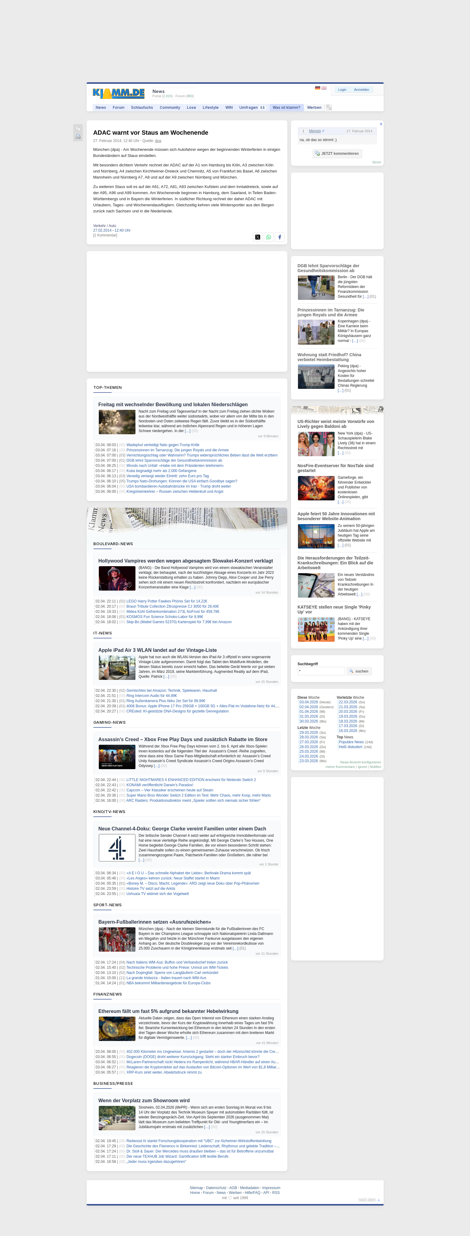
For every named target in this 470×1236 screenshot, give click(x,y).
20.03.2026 (348, 711)
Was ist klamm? (286, 107)
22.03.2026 (348, 702)
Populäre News (351, 742)
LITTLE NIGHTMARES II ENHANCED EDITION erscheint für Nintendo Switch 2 (191, 780)
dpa (158, 141)
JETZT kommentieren (337, 153)
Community (170, 107)
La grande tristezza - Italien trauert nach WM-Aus (166, 978)
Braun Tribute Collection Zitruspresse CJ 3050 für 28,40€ (173, 606)
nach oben (367, 1199)
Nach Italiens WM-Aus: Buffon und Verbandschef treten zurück (177, 962)
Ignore (362, 767)
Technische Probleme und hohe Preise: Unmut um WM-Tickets (177, 967)
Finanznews (107, 994)
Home (195, 1193)
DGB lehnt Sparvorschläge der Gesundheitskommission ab (174, 460)
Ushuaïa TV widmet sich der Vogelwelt (158, 894)
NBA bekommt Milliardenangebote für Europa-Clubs (168, 983)
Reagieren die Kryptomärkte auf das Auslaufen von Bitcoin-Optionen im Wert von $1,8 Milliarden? (206, 1067)
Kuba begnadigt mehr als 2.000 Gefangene (162, 471)
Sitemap (196, 1188)
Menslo (315, 131)
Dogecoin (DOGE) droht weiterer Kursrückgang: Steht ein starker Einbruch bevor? (193, 1057)
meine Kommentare (340, 767)
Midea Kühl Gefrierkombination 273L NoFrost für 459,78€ (173, 611)
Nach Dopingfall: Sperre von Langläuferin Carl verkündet (172, 973)
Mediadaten (249, 1188)
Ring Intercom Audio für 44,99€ (152, 696)
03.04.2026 (309, 702)
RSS (276, 1193)
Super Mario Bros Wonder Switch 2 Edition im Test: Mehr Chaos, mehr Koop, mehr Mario (199, 795)
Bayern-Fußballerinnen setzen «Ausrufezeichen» (155, 922)
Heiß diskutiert (350, 747)
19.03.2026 (348, 716)
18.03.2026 (348, 721)
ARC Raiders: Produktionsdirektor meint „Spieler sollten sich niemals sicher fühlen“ (193, 800)
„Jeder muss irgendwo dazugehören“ (156, 1162)
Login (342, 89)
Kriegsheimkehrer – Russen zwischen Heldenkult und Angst (175, 491)
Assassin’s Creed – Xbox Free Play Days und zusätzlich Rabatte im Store (183, 739)
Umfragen (252, 107)
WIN (229, 107)
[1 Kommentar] (105, 235)
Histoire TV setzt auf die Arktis (151, 888)
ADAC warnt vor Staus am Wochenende (150, 132)
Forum (118, 107)
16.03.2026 (348, 731)
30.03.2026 (309, 721)
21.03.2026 (348, 707)
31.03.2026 (309, 716)
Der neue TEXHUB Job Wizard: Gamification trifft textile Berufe (177, 1156)
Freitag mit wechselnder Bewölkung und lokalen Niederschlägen (173, 404)
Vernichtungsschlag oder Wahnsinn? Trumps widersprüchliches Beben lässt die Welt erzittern (202, 455)
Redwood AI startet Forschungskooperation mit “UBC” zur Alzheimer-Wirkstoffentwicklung (199, 1141)
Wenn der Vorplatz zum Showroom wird (144, 1100)
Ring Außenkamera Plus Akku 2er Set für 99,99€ (166, 701)
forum (376, 162)
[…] (188, 431)
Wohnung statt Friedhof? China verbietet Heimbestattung (329, 357)
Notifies (375, 767)
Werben (314, 107)
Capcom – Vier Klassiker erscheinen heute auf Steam (170, 790)
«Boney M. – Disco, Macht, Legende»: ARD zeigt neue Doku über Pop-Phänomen (193, 883)
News (101, 107)
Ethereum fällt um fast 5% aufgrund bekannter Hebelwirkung (169, 1011)
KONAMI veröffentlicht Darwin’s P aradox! (160, 785)
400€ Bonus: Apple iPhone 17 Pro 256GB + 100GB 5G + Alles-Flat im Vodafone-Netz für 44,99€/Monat (210, 706)
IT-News (102, 632)
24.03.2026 (309, 756)
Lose (191, 107)
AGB (233, 1188)
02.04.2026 (309, 707)
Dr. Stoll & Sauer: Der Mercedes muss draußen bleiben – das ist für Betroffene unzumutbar (200, 1151)
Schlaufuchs (142, 107)
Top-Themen (107, 387)
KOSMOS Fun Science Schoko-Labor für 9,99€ (165, 617)
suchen (358, 671)
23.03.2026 (309, 761)
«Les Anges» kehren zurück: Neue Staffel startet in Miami (173, 878)
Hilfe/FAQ (252, 1193)
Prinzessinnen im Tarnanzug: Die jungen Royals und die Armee (178, 450)
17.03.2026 (348, 726)
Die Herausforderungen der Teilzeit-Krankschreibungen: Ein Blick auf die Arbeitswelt (335, 563)
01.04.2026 (309, 711)
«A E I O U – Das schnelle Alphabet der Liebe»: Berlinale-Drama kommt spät (189, 873)
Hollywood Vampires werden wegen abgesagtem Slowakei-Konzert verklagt (186, 560)
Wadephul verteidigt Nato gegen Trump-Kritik (163, 445)
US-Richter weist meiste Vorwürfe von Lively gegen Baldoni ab (336, 424)
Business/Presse (113, 1083)
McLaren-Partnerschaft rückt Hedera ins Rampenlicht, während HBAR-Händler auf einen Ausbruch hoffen (212, 1062)
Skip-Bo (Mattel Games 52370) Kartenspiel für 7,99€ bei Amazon (179, 622)
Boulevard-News (113, 543)
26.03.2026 (309, 747)
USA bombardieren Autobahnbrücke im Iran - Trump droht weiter (179, 486)
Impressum (271, 1188)
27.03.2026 (309, 742)
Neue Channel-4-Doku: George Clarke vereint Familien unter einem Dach (182, 828)
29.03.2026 (309, 732)
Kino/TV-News (109, 811)
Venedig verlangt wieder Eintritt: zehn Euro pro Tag (168, 476)
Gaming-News (109, 722)
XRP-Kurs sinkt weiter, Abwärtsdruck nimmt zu (164, 1072)
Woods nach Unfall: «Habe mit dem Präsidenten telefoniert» (175, 466)
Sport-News (107, 904)
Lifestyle (211, 107)
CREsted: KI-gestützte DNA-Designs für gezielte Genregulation (178, 711)
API (266, 1193)
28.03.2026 (309, 737)
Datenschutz (216, 1188)
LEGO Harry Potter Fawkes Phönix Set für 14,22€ (167, 601)
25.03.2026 (309, 751)
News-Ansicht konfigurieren (360, 762)
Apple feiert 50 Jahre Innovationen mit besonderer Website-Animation (336, 516)
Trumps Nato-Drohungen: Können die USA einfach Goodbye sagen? (181, 481)
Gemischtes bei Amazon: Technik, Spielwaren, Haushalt (172, 690)
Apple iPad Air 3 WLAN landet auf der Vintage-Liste (158, 650)
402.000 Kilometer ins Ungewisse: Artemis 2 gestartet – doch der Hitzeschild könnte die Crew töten (207, 1052)
